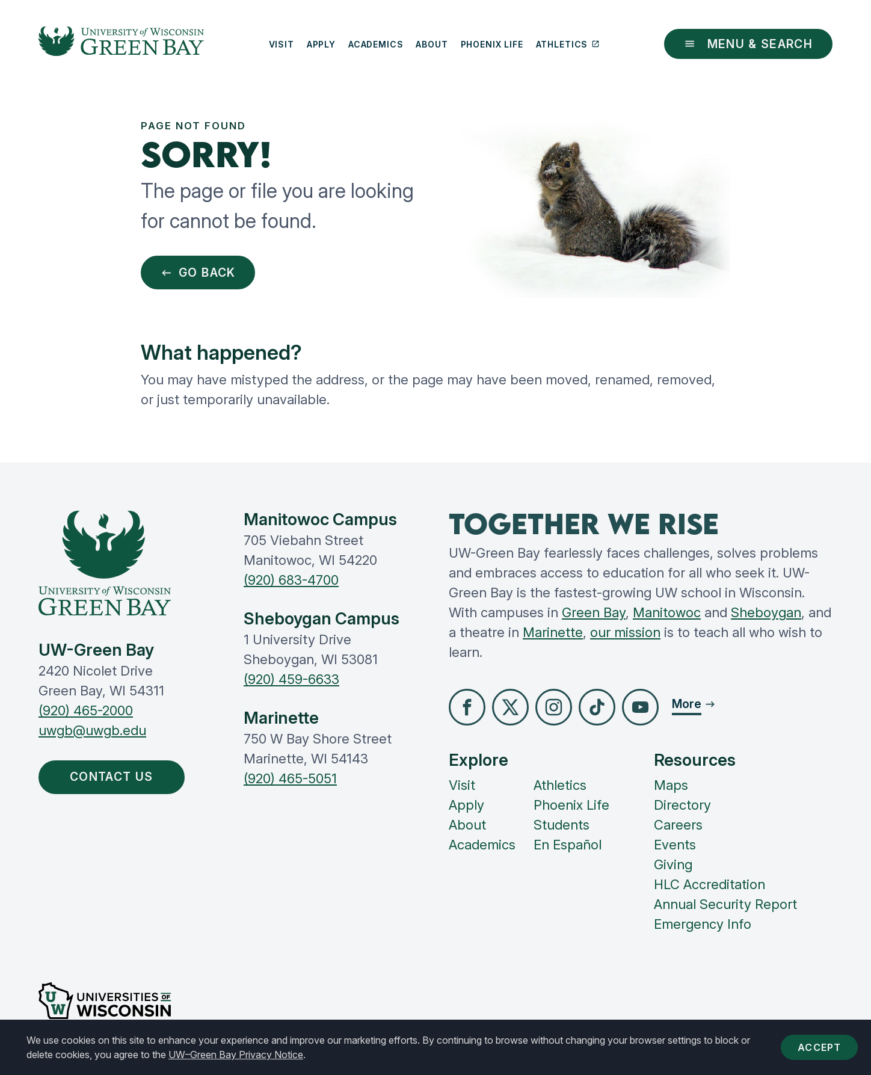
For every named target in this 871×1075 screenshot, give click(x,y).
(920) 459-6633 (291, 679)
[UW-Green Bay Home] (121, 43)
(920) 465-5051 (290, 778)
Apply (321, 44)
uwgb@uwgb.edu (92, 730)
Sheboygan (766, 612)
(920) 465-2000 (85, 710)
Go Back (198, 272)
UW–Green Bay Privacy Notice (235, 1055)
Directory (682, 805)
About (432, 44)
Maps (671, 785)
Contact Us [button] (114, 776)
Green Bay (594, 612)
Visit (281, 44)
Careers (678, 825)
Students (561, 825)
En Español (568, 844)
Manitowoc (667, 612)
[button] (467, 707)
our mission (625, 632)
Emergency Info (702, 924)
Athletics (568, 44)
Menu (748, 44)
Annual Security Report (725, 904)
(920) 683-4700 (291, 580)
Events (675, 844)
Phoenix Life (492, 44)
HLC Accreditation (709, 884)
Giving (673, 864)
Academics (376, 44)
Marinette (553, 632)
